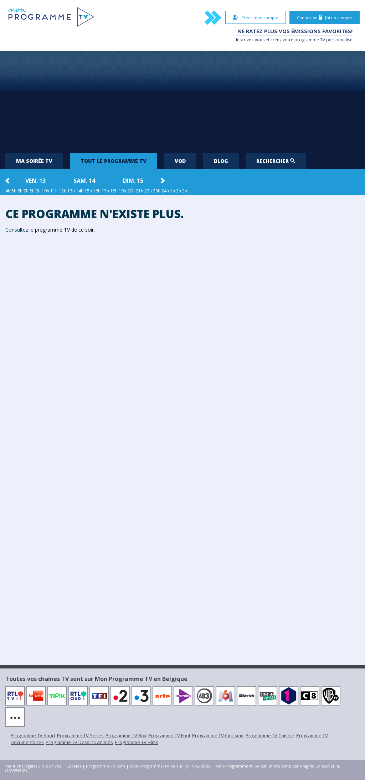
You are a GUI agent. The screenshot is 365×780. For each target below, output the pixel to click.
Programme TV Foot (169, 735)
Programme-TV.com (105, 766)
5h (13, 191)
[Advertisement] (182, 99)
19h (122, 191)
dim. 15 (133, 181)
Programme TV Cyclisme (218, 735)
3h (184, 191)
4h (7, 191)
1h (172, 191)
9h (38, 191)
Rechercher (275, 160)
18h (114, 191)
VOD (180, 160)
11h (54, 191)
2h (178, 191)
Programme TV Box (126, 735)
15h (88, 191)
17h (105, 191)
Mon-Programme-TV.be (152, 766)
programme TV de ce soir (64, 229)
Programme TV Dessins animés (79, 742)
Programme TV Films (136, 742)
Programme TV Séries (80, 735)
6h (19, 191)
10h (45, 191)
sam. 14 (84, 181)
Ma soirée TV (34, 160)
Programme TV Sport (33, 735)
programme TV (309, 40)
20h (131, 191)
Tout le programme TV (113, 160)
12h (62, 191)
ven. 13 (35, 181)
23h (156, 191)
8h (32, 191)
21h (139, 191)
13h (71, 191)
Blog (221, 160)
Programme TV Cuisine (270, 735)
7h (26, 191)
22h (148, 191)
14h (79, 191)
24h (165, 191)
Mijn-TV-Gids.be (195, 766)
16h (97, 191)
